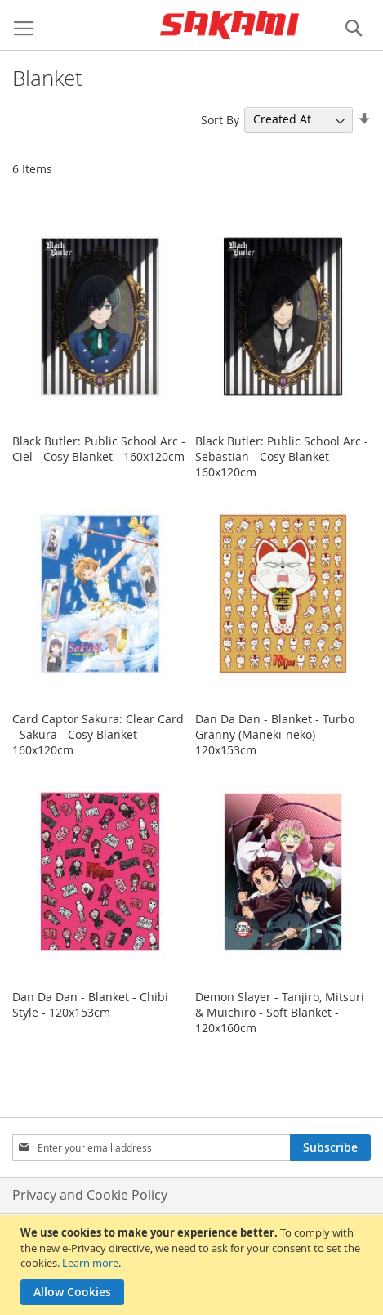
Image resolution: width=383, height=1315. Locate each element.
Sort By (220, 119)
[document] (193, 1265)
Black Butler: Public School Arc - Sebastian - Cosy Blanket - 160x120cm (281, 456)
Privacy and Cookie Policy (89, 1195)
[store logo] (229, 25)
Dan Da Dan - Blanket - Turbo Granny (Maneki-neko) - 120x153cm (274, 734)
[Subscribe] (330, 1147)
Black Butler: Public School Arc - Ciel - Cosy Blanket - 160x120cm (98, 448)
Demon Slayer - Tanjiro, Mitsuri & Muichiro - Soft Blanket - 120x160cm (279, 1012)
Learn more (90, 1262)
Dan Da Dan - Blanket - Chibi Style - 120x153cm (90, 1004)
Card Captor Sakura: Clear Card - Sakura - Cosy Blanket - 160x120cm (98, 734)
